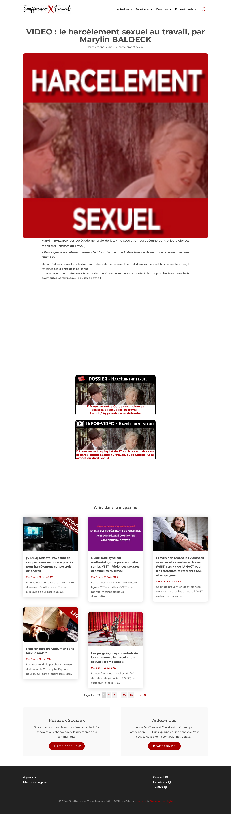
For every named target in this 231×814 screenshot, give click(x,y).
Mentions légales (35, 782)
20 (131, 695)
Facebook (160, 782)
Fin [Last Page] (146, 695)
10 (124, 695)
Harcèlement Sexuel (100, 47)
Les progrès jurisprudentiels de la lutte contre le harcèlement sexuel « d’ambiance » (114, 657)
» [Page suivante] (140, 695)
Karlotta (141, 801)
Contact (158, 777)
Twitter (158, 787)
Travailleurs (143, 9)
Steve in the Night (161, 801)
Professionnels (184, 9)
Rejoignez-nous (69, 746)
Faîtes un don (166, 746)
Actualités (123, 9)
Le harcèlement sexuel (129, 47)
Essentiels (162, 9)
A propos (29, 777)
